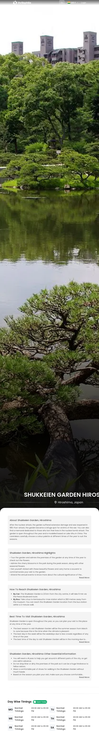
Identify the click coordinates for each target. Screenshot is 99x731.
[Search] (61, 2)
